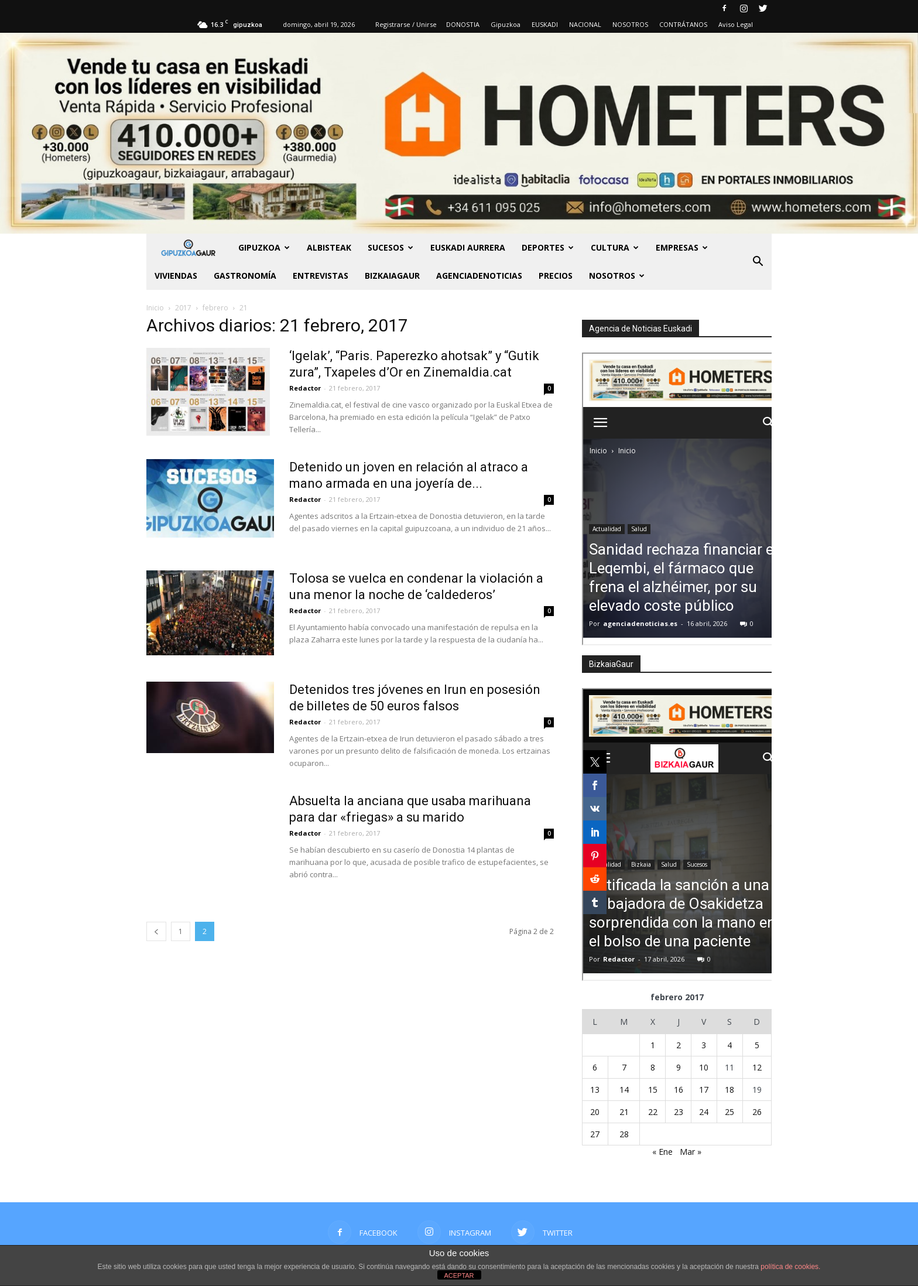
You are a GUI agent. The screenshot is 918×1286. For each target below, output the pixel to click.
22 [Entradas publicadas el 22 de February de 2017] (652, 1111)
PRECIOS (556, 275)
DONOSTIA (462, 24)
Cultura (615, 247)
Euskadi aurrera (467, 247)
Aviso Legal (735, 24)
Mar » (690, 1151)
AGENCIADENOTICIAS (479, 275)
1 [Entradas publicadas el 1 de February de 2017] (652, 1045)
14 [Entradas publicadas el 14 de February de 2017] (624, 1089)
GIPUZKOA (264, 247)
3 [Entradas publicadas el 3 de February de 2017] (703, 1045)
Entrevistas (320, 275)
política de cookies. (790, 1267)
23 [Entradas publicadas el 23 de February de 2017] (678, 1111)
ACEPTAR (459, 1275)
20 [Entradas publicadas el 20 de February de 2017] (595, 1111)
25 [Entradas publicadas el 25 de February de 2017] (729, 1111)
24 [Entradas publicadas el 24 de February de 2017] (703, 1111)
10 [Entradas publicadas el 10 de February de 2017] (703, 1067)
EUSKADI (545, 24)
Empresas (682, 247)
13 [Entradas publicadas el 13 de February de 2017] (595, 1089)
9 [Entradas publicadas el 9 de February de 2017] (678, 1067)
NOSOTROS (630, 24)
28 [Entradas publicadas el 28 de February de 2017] (624, 1134)
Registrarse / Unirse (406, 24)
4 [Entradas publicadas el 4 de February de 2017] (729, 1045)
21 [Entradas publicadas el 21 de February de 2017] (624, 1111)
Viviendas (176, 275)
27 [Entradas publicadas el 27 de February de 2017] (595, 1134)
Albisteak (329, 247)
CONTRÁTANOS (683, 24)
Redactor (305, 388)
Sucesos (390, 247)
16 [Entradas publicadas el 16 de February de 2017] (678, 1089)
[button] (758, 262)
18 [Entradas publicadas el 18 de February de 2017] (729, 1089)
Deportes (548, 247)
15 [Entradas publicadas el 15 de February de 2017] (652, 1089)
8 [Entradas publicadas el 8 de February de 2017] (652, 1067)
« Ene (662, 1151)
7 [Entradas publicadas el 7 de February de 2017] (624, 1067)
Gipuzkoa (505, 24)
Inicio (155, 308)
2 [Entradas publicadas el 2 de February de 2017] (678, 1045)
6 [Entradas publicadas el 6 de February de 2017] (594, 1067)
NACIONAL (585, 24)
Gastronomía (245, 275)
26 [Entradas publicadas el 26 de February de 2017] (757, 1111)
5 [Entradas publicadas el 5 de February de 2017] (757, 1045)
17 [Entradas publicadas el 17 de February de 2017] (703, 1089)
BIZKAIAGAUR (392, 275)
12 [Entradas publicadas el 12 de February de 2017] (757, 1067)
